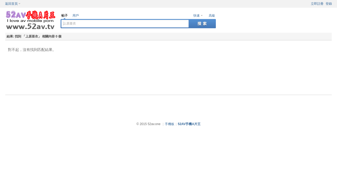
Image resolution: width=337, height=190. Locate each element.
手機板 (169, 124)
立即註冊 (317, 4)
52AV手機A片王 (189, 124)
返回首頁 (11, 4)
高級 (212, 15)
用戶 (75, 15)
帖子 (64, 15)
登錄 (329, 4)
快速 (196, 15)
